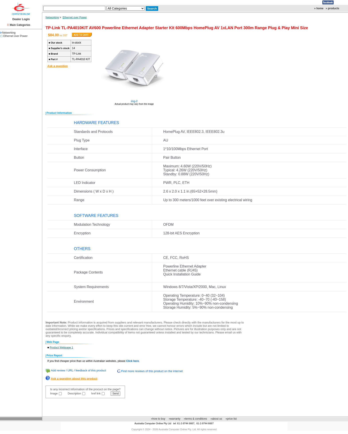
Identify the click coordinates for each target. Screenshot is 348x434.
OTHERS (82, 249)
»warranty (174, 418)
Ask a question (57, 66)
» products (332, 8)
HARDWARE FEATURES (96, 122)
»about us (216, 418)
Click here (132, 361)
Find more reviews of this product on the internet (152, 371)
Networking (7, 32)
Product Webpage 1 (61, 347)
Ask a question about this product (74, 378)
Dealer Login (21, 19)
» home (318, 8)
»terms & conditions (195, 418)
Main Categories (20, 25)
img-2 (134, 101)
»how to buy (158, 418)
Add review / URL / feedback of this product (78, 370)
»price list (231, 418)
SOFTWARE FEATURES (96, 215)
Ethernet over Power (15, 36)
